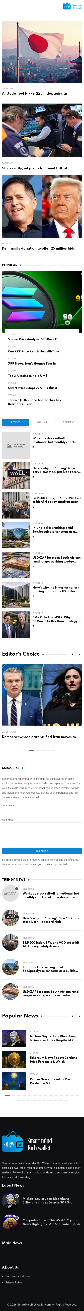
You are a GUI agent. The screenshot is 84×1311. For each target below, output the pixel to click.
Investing (7, 89)
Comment (68, 422)
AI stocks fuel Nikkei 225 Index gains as (34, 93)
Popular (42, 422)
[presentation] (27, 838)
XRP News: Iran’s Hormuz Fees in (32, 363)
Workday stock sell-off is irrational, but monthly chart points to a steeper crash (53, 442)
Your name (42, 808)
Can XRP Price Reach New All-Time (33, 351)
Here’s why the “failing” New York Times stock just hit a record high (56, 472)
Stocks (12, 335)
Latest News (9, 732)
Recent (15, 422)
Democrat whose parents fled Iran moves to (39, 737)
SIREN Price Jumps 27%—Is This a (32, 388)
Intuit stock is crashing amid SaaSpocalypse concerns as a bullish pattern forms (54, 531)
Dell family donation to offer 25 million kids (38, 248)
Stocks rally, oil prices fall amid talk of (34, 168)
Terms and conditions (17, 1276)
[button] (73, 654)
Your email (42, 822)
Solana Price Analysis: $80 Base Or (33, 339)
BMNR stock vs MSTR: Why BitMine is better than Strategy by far (57, 621)
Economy (7, 163)
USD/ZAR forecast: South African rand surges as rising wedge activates (57, 561)
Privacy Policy (13, 1282)
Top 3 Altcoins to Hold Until (27, 376)
